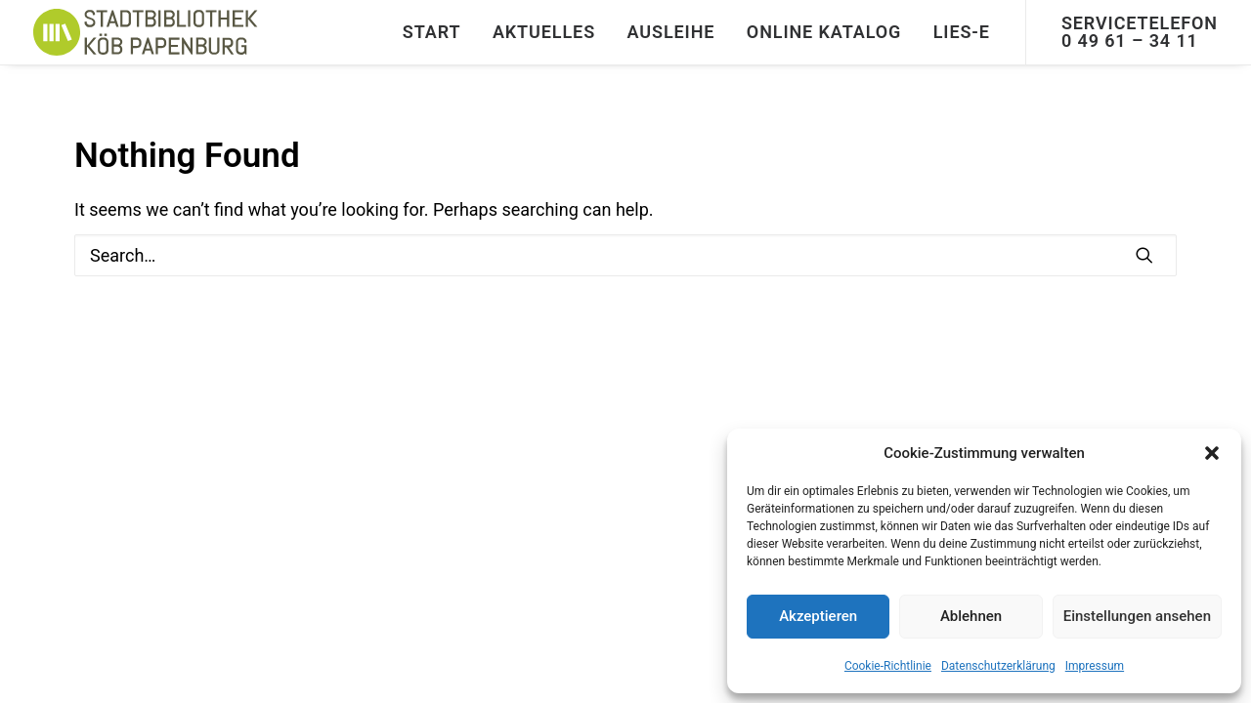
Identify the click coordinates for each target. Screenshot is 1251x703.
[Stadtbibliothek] (146, 32)
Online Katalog (824, 31)
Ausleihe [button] (671, 31)
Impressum (1094, 666)
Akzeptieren (818, 616)
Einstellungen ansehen (1137, 616)
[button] (1212, 453)
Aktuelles (544, 31)
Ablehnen (971, 616)
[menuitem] (432, 32)
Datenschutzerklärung (998, 666)
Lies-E (961, 31)
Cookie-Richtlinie (887, 666)
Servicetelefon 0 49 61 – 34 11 (1139, 32)
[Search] (625, 255)
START (432, 31)
